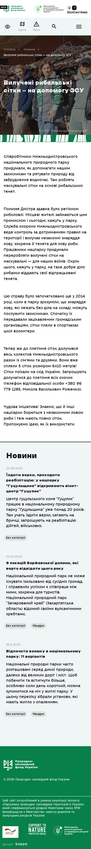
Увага (36, 30)
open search (54, 27)
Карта (22, 30)
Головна (10, 49)
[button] (7, 27)
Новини (29, 49)
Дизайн (14, 844)
